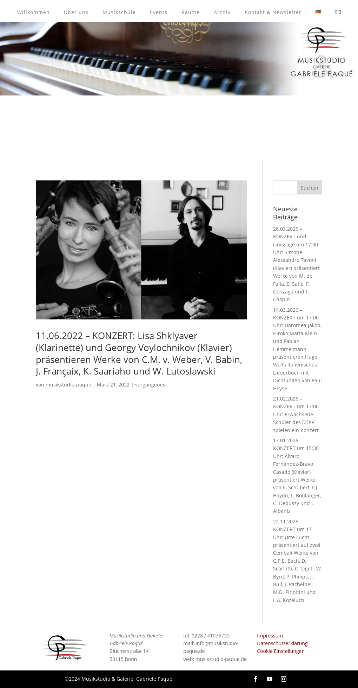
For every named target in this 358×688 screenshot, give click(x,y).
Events (158, 12)
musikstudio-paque (68, 384)
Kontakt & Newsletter (273, 12)
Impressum (270, 635)
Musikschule (119, 12)
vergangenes (150, 384)
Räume (190, 12)
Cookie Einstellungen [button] (281, 651)
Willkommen (33, 12)
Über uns (76, 12)
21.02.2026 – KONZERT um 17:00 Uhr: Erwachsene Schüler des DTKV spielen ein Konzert (296, 414)
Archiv (222, 12)
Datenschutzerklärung (282, 643)
